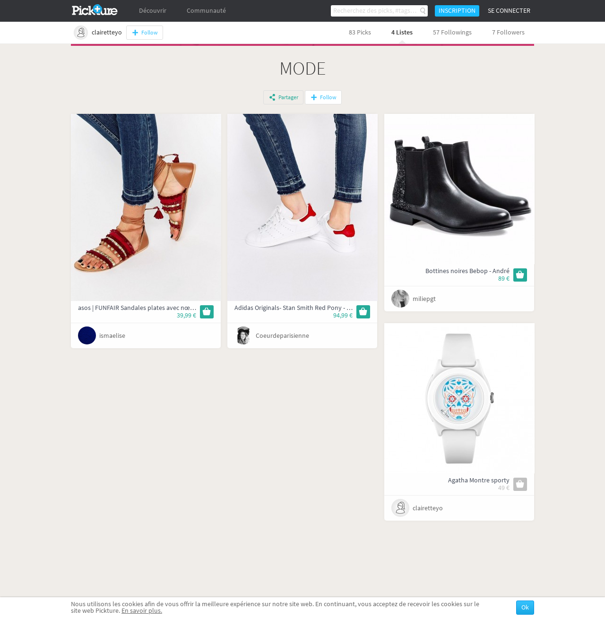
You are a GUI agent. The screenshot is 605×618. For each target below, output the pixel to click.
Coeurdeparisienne (282, 335)
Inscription (457, 10)
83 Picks (360, 32)
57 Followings (452, 32)
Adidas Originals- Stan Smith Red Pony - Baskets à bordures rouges (327, 307)
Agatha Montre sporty (479, 480)
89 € (504, 278)
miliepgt (424, 298)
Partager (288, 97)
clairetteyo (428, 508)
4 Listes (402, 32)
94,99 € (343, 315)
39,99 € (186, 315)
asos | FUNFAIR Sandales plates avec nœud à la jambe (153, 307)
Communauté (206, 10)
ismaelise (112, 335)
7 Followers (508, 32)
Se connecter (509, 10)
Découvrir (152, 10)
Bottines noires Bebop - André (467, 270)
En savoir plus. (141, 610)
